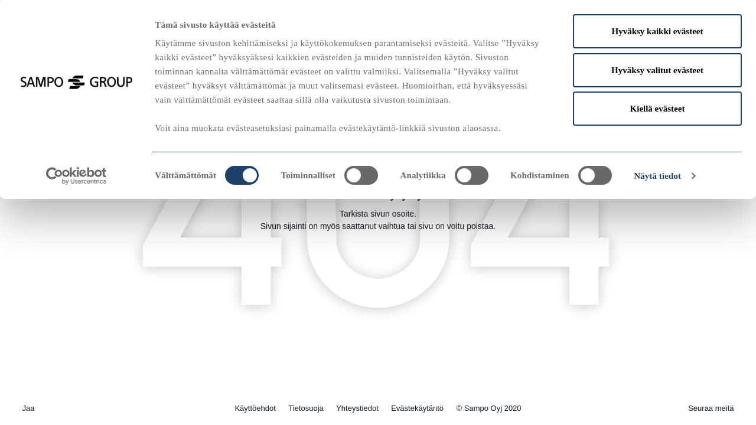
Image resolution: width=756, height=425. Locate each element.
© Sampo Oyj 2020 (489, 408)
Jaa (28, 408)
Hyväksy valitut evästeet (657, 70)
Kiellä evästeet (657, 108)
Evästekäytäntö (417, 408)
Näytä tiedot (657, 176)
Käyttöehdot (254, 408)
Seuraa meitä (711, 408)
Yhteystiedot (357, 408)
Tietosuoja (306, 408)
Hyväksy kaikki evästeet (657, 31)
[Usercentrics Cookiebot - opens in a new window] (76, 176)
